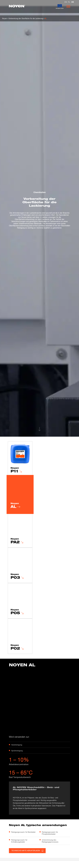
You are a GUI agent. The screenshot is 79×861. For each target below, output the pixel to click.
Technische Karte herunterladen (27, 851)
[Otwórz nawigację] (68, 6)
